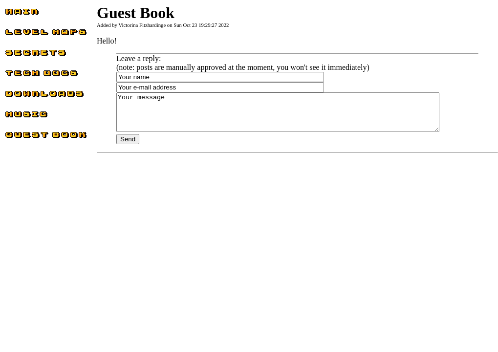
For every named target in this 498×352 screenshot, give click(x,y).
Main (13, 14)
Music (14, 116)
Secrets (16, 55)
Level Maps (23, 34)
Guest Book (23, 137)
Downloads (23, 96)
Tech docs (20, 75)
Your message (297, 115)
